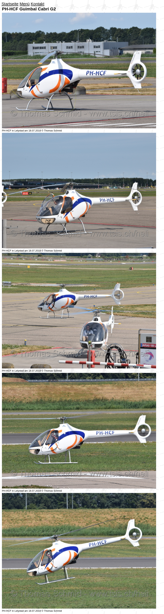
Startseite (10, 4)
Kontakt (37, 4)
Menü (25, 4)
